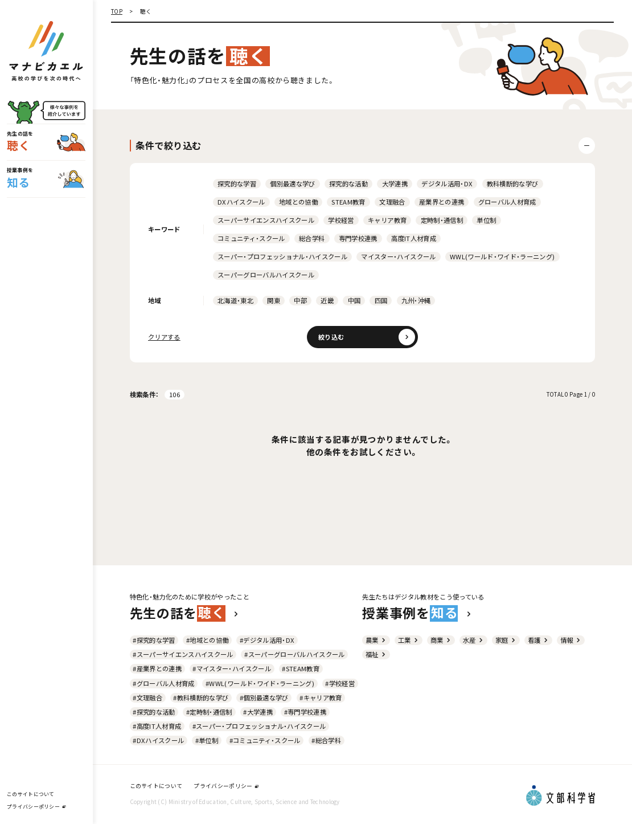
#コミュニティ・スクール (265, 740)
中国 (354, 300)
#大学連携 (258, 711)
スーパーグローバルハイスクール (265, 274)
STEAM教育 (348, 201)
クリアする (164, 337)
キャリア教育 (387, 220)
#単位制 (206, 740)
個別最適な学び (292, 183)
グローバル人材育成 (507, 201)
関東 (273, 300)
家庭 (505, 639)
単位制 (486, 220)
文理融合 (392, 201)
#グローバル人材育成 (163, 683)
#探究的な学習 (154, 639)
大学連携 (395, 183)
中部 (300, 300)
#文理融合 (147, 697)
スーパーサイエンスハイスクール (265, 220)
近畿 (327, 300)
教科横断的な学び (513, 183)
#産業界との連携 (157, 668)
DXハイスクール (241, 201)
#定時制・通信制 (209, 711)
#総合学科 (326, 740)
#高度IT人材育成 (157, 726)
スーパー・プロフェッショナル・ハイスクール (282, 256)
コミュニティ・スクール (251, 238)
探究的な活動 (348, 183)
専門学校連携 (358, 238)
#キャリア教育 (320, 697)
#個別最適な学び (264, 697)
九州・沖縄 (416, 300)
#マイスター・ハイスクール (231, 668)
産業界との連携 (441, 201)
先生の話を (185, 613)
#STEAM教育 (300, 668)
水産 (473, 639)
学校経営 (341, 220)
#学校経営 (340, 683)
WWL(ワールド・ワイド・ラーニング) (502, 256)
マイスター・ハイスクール (398, 256)
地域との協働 (298, 201)
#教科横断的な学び (200, 697)
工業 (408, 639)
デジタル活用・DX (447, 183)
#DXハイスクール (158, 740)
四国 (381, 300)
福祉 (376, 654)
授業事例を (417, 613)
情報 (570, 639)
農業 (376, 639)
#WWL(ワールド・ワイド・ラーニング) (260, 683)
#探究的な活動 (154, 711)
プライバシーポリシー (36, 806)
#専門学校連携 (305, 711)
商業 (441, 639)
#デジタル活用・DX (267, 639)
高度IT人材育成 (413, 238)
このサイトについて (30, 794)
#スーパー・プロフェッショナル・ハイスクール (259, 726)
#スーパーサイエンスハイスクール (183, 654)
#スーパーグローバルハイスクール (294, 654)
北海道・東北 (235, 300)
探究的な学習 (236, 183)
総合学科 (312, 238)
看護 (538, 639)
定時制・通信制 (442, 220)
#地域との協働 (207, 639)
